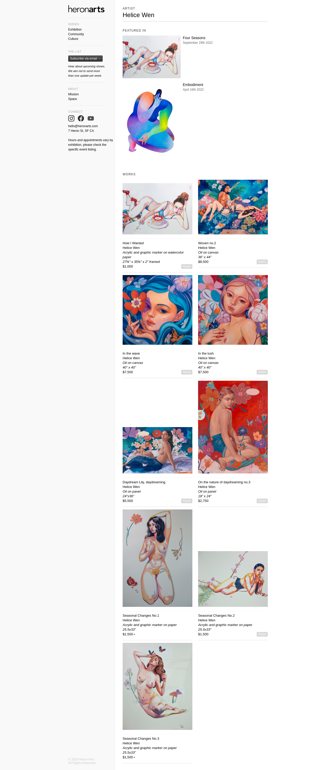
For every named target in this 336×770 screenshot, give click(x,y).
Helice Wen (131, 248)
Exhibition (75, 29)
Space (72, 99)
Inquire (187, 266)
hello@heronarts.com (83, 126)
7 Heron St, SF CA (81, 131)
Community (76, 34)
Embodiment (193, 85)
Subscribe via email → (85, 58)
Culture (73, 39)
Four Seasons (194, 38)
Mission (73, 94)
